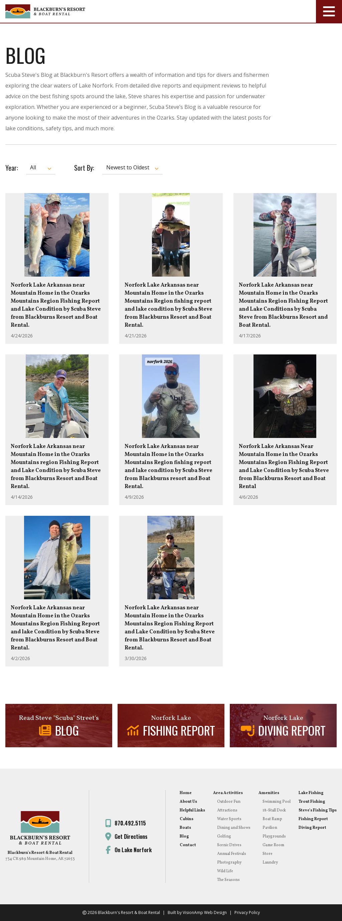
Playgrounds (274, 836)
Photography (229, 862)
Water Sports (229, 819)
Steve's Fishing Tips (318, 810)
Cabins (186, 819)
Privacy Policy (247, 912)
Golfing (224, 836)
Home (186, 793)
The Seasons (228, 880)
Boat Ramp (272, 819)
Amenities (269, 793)
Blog (184, 836)
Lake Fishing (311, 793)
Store (268, 854)
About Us (188, 801)
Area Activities (228, 793)
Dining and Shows (233, 827)
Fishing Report (313, 819)
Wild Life (225, 871)
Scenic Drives (229, 845)
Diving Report (312, 827)
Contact (188, 845)
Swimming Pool (277, 801)
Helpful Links (192, 810)
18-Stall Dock (274, 810)
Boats (185, 827)
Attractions (227, 810)
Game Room (273, 845)
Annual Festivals (231, 854)
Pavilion (270, 827)
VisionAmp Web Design (205, 912)
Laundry (270, 862)
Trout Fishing (312, 801)
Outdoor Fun (228, 801)
